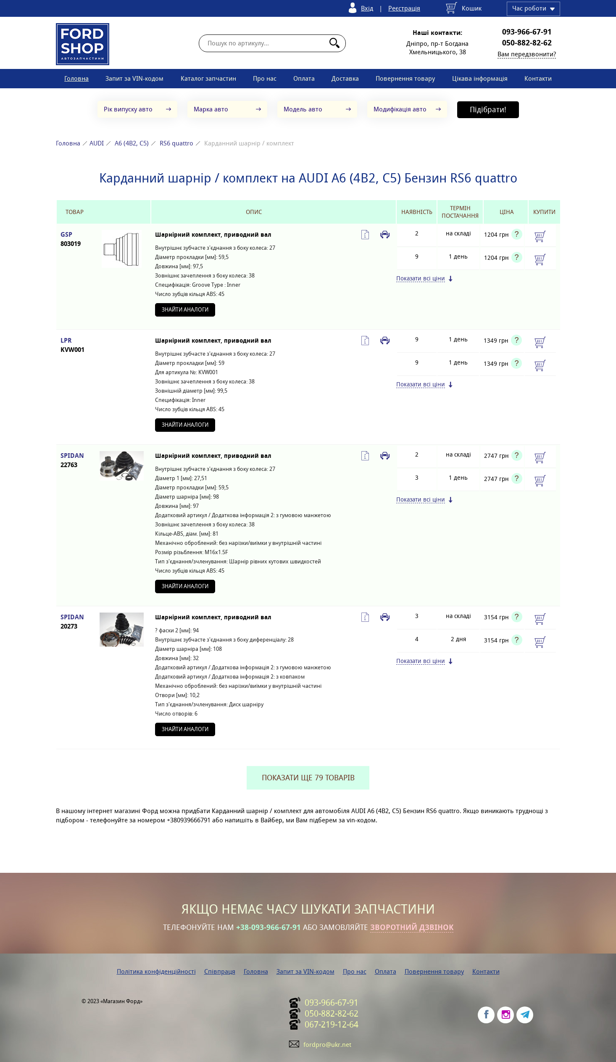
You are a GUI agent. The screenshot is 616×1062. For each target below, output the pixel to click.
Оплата (304, 78)
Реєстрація (404, 8)
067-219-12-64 (331, 1024)
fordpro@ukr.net (327, 1045)
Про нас (264, 78)
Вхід (367, 8)
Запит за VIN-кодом (134, 78)
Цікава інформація (480, 78)
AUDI (97, 143)
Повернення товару (405, 78)
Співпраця (219, 971)
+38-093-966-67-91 (268, 927)
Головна (76, 78)
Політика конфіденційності (156, 971)
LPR (74, 345)
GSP (74, 239)
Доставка (345, 78)
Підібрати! (488, 109)
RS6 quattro (176, 143)
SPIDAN (74, 461)
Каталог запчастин (208, 78)
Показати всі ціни (420, 278)
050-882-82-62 (527, 43)
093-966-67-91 (527, 32)
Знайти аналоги (185, 309)
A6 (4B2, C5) (132, 143)
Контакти (538, 78)
